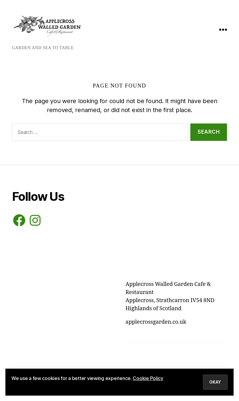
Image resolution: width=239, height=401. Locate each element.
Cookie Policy (148, 378)
